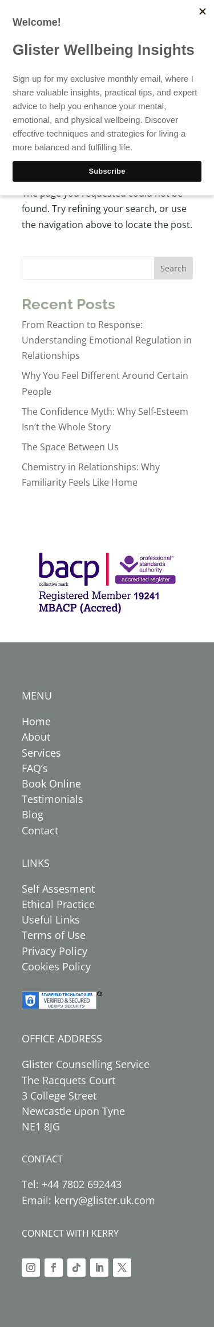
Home (36, 721)
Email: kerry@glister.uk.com (88, 1200)
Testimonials (52, 799)
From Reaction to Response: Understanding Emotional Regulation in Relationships (107, 340)
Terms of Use (54, 935)
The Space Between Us (70, 447)
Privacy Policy (54, 951)
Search (173, 268)
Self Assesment (58, 889)
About (36, 737)
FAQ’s (35, 768)
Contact (40, 830)
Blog (32, 814)
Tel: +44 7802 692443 (72, 1184)
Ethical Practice (58, 904)
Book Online (51, 783)
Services (41, 753)
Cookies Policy (56, 966)
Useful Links (51, 919)
